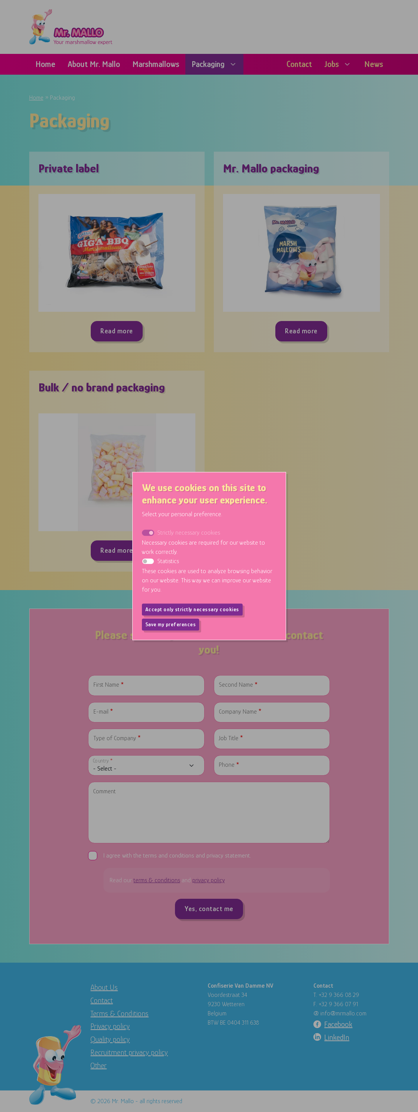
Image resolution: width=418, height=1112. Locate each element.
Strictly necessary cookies (188, 532)
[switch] (148, 561)
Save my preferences (170, 624)
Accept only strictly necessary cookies (192, 609)
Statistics (168, 561)
